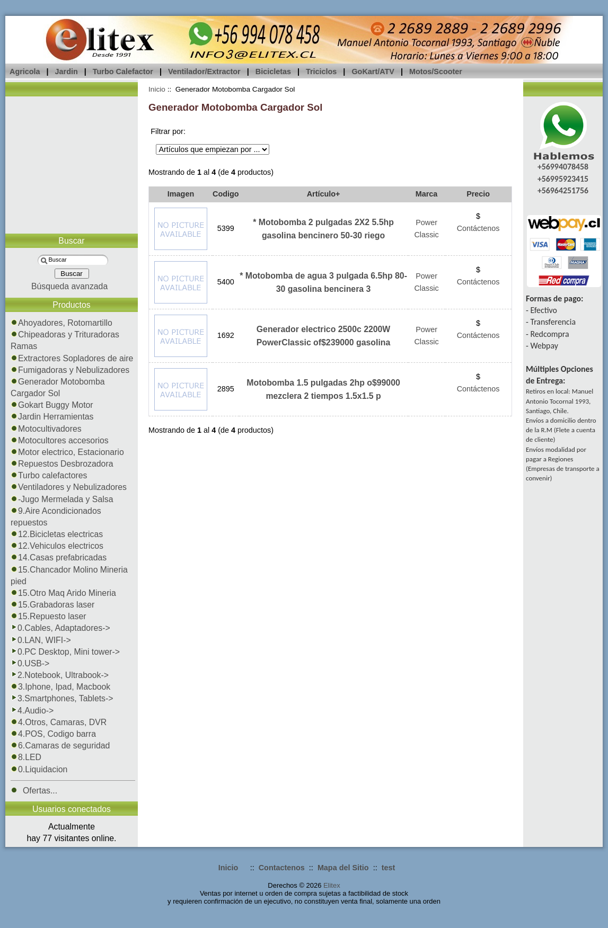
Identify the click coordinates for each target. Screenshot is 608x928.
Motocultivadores (46, 428)
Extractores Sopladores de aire (72, 358)
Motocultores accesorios (60, 440)
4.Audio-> (32, 710)
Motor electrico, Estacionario (67, 452)
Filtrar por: (168, 131)
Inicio (156, 89)
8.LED (26, 757)
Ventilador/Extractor (204, 71)
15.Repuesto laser (48, 616)
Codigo (226, 194)
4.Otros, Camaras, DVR (59, 722)
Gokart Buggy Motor (52, 404)
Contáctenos (478, 228)
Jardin (66, 71)
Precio (478, 194)
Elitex (331, 885)
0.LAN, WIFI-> (41, 640)
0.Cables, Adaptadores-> (60, 627)
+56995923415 (562, 179)
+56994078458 (562, 167)
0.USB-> (30, 663)
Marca (427, 194)
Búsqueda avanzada (69, 286)
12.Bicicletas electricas (57, 534)
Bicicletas (273, 71)
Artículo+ (323, 194)
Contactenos (282, 867)
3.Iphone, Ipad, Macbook (60, 686)
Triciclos (321, 71)
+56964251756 (562, 190)
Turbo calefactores (49, 475)
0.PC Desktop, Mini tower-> (65, 651)
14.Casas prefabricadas (59, 557)
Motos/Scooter (435, 71)
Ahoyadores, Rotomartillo (61, 322)
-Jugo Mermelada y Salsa (62, 499)
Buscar (71, 240)
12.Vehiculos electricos (57, 545)
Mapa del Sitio (343, 867)
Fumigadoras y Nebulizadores (70, 369)
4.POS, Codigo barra (53, 733)
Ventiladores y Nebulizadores (69, 487)
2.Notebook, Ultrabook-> (60, 675)
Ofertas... (34, 790)
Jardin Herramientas (52, 416)
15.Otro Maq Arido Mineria (63, 592)
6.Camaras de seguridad (60, 745)
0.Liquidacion (39, 769)
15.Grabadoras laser (52, 604)
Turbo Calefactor (123, 71)
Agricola (25, 71)
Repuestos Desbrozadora (62, 463)
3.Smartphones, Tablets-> (62, 698)
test (388, 867)
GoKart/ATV (372, 71)
